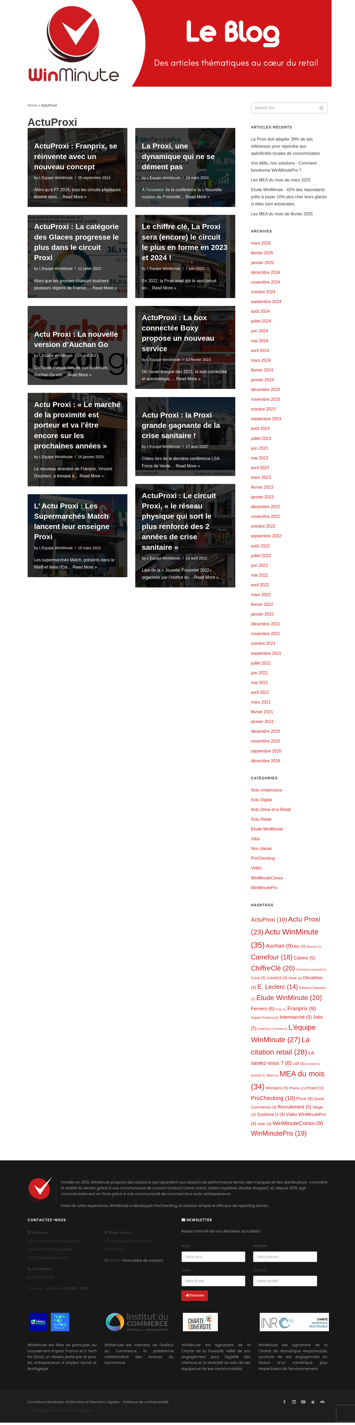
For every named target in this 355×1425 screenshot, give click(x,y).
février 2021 (262, 713)
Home (32, 105)
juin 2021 (259, 674)
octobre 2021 (263, 644)
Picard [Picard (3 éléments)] (315, 1090)
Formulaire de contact (142, 1262)
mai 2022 (259, 576)
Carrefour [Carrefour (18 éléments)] (272, 959)
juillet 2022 (261, 557)
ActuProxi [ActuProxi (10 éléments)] (269, 921)
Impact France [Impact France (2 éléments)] (265, 1019)
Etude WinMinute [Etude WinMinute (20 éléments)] (289, 999)
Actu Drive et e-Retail (271, 811)
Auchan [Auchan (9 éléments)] (279, 947)
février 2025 (262, 253)
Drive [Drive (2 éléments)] (295, 980)
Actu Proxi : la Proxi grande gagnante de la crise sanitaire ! (181, 425)
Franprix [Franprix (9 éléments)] (301, 1010)
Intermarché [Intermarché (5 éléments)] (296, 1019)
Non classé (261, 850)
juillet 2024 (261, 321)
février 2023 (262, 488)
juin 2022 (259, 566)
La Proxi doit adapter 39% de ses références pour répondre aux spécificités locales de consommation (285, 146)
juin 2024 (259, 331)
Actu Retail (261, 821)
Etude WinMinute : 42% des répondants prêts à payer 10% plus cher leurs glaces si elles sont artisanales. (289, 197)
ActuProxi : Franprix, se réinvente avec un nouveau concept (75, 156)
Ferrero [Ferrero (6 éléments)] (263, 1010)
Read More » (95, 197)
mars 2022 (261, 595)
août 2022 (260, 547)
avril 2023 (260, 468)
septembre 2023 (266, 419)
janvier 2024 (262, 380)
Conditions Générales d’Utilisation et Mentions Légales (74, 1404)
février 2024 (262, 370)
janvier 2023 (262, 498)
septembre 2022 (266, 537)
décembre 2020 (265, 733)
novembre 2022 (265, 517)
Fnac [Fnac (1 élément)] (281, 1011)
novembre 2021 (265, 635)
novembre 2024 (265, 282)
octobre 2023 (263, 410)
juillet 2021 (261, 664)
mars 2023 (261, 478)
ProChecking (263, 860)
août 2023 (260, 429)
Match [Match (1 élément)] (272, 1077)
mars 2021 (261, 703)
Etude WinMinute (267, 830)
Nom (185, 1248)
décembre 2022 (265, 508)
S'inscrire (195, 1298)
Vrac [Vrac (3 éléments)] (264, 1126)
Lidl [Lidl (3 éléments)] (299, 1065)
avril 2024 (260, 351)
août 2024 (260, 312)
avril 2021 (260, 693)
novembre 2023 (265, 400)
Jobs (255, 840)
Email (186, 1272)
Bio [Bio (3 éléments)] (300, 948)
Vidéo (256, 870)
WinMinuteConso (267, 879)
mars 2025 (261, 243)
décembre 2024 (265, 272)
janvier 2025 (262, 263)
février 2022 (262, 605)
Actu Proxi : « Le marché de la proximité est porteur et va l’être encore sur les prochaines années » (77, 425)
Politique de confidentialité (145, 1404)
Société (260, 1272)
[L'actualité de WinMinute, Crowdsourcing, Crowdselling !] (74, 43)
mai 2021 (259, 684)
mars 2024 (261, 361)
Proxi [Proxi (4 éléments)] (304, 1100)
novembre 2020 (265, 742)
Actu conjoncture (266, 791)
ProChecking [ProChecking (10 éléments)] (273, 1100)
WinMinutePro (264, 889)
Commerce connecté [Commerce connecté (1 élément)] (311, 971)
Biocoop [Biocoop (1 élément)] (314, 948)
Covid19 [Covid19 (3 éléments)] (277, 979)
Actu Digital (261, 801)
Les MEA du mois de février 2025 (282, 214)
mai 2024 (259, 341)
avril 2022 (260, 586)
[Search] (283, 107)
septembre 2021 (266, 654)
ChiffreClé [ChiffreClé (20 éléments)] (273, 970)
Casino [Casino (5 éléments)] (304, 959)
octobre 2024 (263, 292)
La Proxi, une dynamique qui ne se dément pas (178, 156)
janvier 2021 (262, 723)
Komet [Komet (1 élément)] (281, 1030)
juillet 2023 (261, 439)
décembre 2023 (265, 390)
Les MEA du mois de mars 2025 (281, 180)
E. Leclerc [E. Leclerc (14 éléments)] (277, 989)
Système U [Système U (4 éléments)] (271, 1116)
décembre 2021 (265, 625)
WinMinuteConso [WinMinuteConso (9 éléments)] (298, 1125)
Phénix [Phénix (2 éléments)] (297, 1090)
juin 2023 (259, 449)
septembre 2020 (266, 752)
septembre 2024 (266, 302)
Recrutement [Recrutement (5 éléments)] (294, 1109)
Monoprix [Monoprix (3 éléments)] (277, 1090)
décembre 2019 (265, 762)
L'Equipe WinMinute (56, 178)
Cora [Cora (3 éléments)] (258, 979)
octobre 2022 (263, 527)
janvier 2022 (262, 615)
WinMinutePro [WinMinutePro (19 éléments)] (279, 1135)
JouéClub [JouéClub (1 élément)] (266, 1030)
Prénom (260, 1248)
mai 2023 (259, 459)
